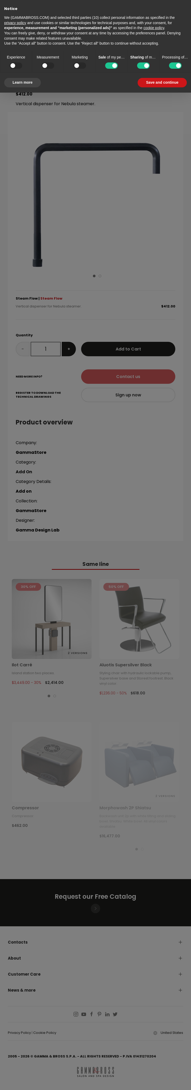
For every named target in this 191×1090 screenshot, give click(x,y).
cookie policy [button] (153, 28)
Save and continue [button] (162, 82)
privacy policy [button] (15, 23)
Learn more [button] (22, 82)
